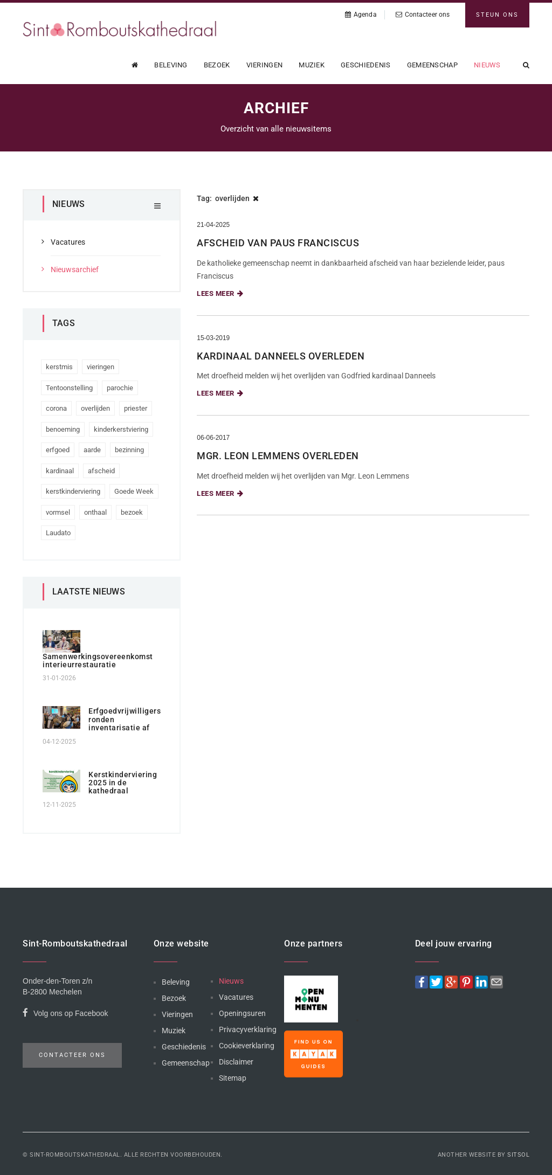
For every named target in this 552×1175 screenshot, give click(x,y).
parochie (120, 388)
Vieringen (264, 65)
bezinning (129, 450)
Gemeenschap (432, 65)
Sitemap (232, 1078)
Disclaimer (236, 1062)
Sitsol (518, 1154)
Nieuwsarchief (75, 269)
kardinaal (60, 471)
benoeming (63, 429)
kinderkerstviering (121, 429)
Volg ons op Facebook (65, 1014)
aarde (92, 450)
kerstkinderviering (73, 491)
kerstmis (59, 367)
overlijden (95, 408)
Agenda (361, 14)
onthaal (95, 512)
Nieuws (487, 65)
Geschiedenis (366, 65)
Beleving (170, 65)
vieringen (100, 367)
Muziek (312, 65)
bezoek (132, 512)
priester (135, 408)
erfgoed (58, 450)
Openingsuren (242, 1013)
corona (56, 408)
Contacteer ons (423, 14)
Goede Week (134, 491)
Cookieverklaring (246, 1045)
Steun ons (497, 14)
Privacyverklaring (248, 1029)
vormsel (58, 512)
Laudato (58, 533)
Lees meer (220, 293)
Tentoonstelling (69, 388)
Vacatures (68, 242)
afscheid (101, 471)
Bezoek (217, 65)
